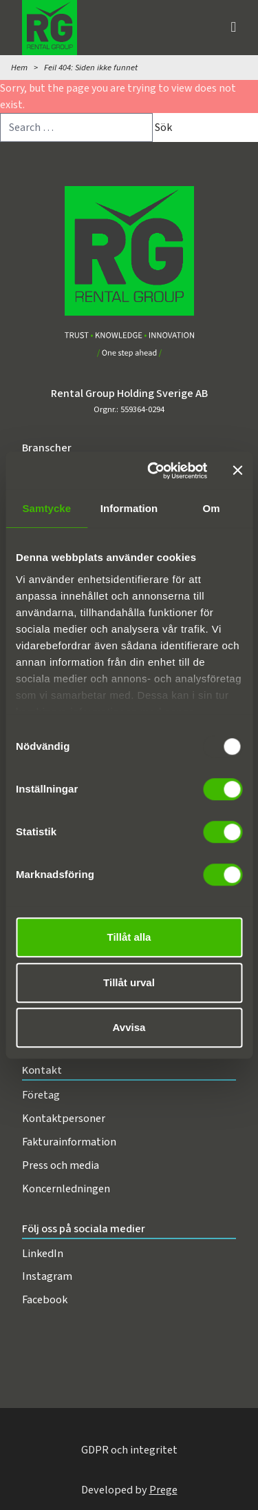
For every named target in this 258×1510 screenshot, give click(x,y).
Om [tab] (211, 508)
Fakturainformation (69, 1142)
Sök (163, 127)
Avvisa (129, 1027)
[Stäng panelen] (237, 471)
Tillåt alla (129, 937)
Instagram (47, 1276)
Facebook (44, 1299)
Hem (19, 67)
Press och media (60, 1165)
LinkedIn (42, 1253)
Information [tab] (129, 508)
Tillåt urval (129, 982)
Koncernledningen (66, 1188)
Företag (41, 1095)
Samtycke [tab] (46, 508)
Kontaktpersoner (63, 1118)
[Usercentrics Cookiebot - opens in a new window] (153, 471)
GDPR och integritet (129, 1450)
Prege (163, 1490)
